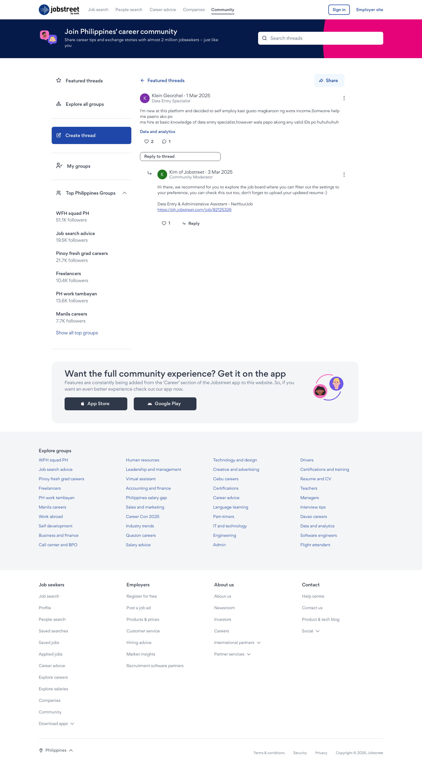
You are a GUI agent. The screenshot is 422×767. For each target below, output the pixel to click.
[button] (56, 750)
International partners (234, 642)
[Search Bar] (320, 38)
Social (307, 630)
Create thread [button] (76, 135)
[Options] (344, 98)
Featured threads (162, 80)
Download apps (53, 723)
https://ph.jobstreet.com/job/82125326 (194, 209)
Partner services (229, 654)
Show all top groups (77, 332)
